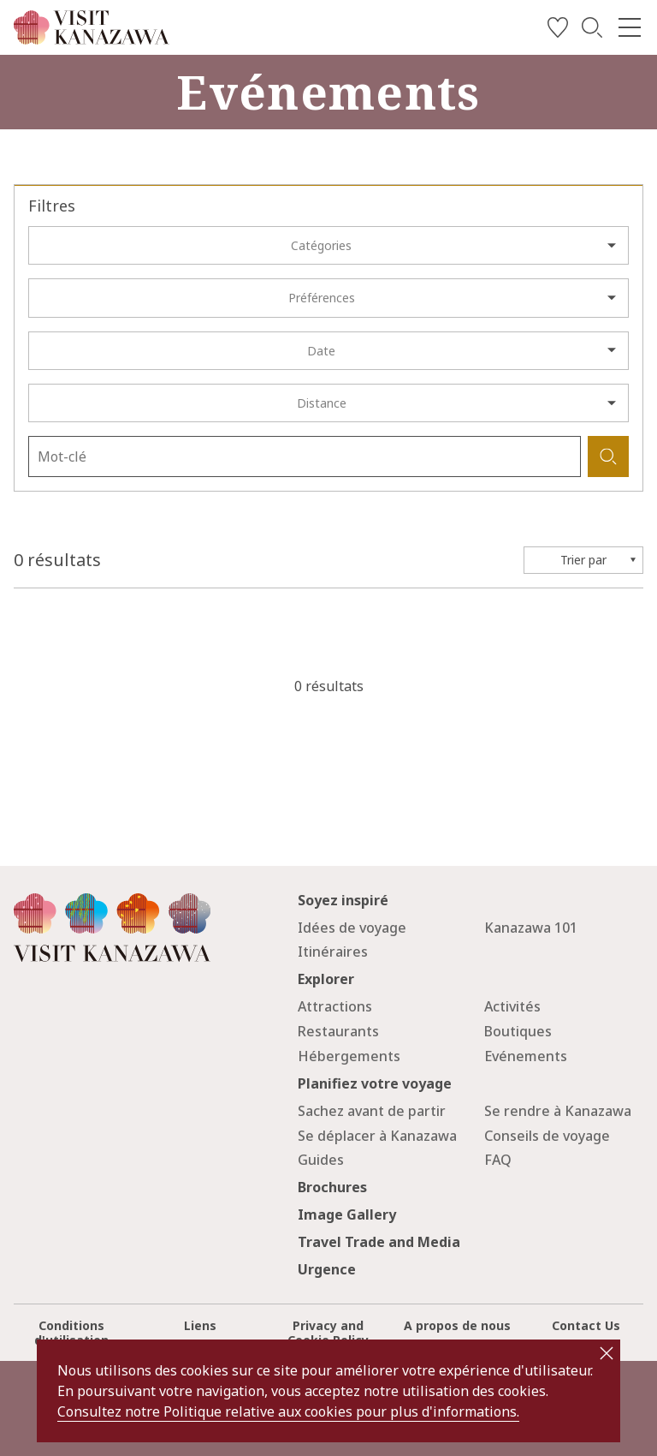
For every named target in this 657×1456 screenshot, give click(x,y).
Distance (321, 403)
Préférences (321, 297)
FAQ (498, 1159)
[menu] (629, 27)
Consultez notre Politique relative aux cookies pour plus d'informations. (288, 1411)
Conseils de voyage (547, 1135)
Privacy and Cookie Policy (328, 1332)
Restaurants (338, 1031)
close (607, 1353)
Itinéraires (333, 951)
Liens (200, 1325)
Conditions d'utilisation (71, 1332)
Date (321, 351)
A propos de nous (457, 1325)
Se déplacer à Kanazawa (377, 1135)
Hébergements (349, 1056)
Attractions (335, 1006)
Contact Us (586, 1325)
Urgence (327, 1269)
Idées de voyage (352, 927)
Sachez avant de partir (372, 1110)
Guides (321, 1159)
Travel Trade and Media (379, 1241)
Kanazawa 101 (530, 927)
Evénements (525, 1056)
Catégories (321, 245)
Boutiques (518, 1031)
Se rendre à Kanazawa (557, 1110)
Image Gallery (347, 1214)
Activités (512, 1006)
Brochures (332, 1187)
